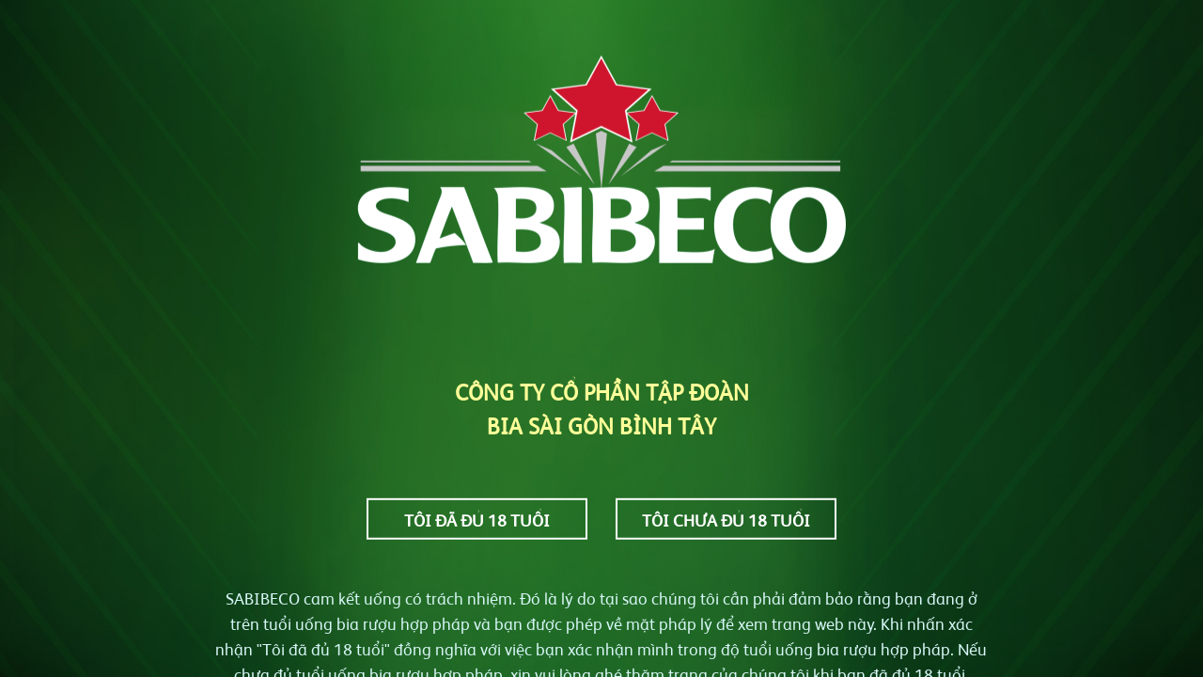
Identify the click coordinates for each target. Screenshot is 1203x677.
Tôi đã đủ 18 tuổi (477, 519)
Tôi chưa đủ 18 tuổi (726, 519)
